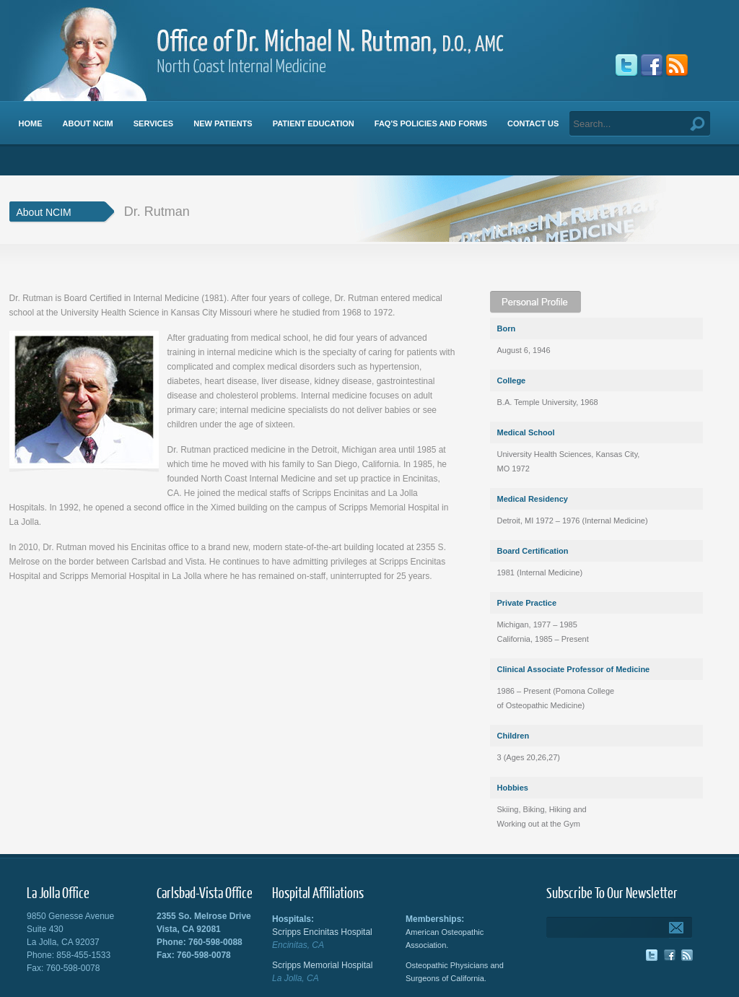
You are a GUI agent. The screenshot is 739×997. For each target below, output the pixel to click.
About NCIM (44, 212)
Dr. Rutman (157, 211)
